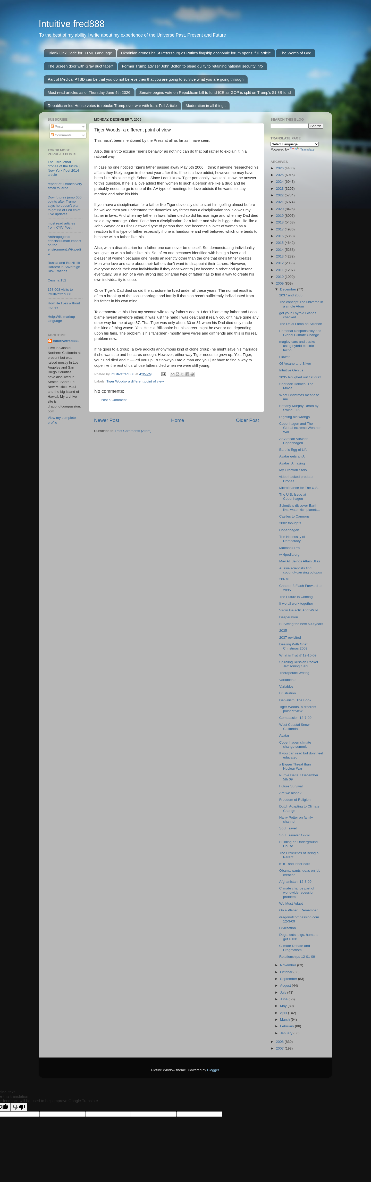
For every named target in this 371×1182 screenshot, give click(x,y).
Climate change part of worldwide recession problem (297, 892)
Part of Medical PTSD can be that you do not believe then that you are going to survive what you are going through (145, 79)
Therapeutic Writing (294, 673)
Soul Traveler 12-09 (294, 835)
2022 (280, 195)
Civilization (287, 928)
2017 (280, 229)
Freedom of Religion (295, 800)
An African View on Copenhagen (293, 441)
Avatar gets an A (292, 456)
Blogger (213, 1070)
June (284, 999)
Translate (302, 149)
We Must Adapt (291, 903)
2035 (283, 630)
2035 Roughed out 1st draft (300, 377)
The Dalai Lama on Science (300, 324)
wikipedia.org (289, 554)
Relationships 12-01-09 (297, 957)
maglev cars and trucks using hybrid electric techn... (297, 346)
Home (177, 420)
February (287, 1026)
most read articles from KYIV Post (61, 225)
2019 (280, 216)
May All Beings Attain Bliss (299, 561)
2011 (280, 270)
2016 (280, 236)
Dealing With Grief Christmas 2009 (293, 646)
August (286, 985)
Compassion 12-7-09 (295, 718)
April (284, 1013)
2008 (280, 1042)
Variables (286, 686)
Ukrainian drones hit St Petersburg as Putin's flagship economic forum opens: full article (196, 53)
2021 (280, 202)
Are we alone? (290, 793)
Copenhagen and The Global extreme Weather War (300, 428)
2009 (280, 283)
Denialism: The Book (295, 700)
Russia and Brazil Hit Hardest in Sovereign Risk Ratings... (64, 267)
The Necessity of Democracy (292, 539)
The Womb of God (295, 53)
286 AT (284, 579)
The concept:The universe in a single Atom (301, 304)
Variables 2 (288, 680)
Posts (57, 126)
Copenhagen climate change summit (295, 744)
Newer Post (106, 420)
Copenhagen (289, 530)
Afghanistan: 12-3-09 (295, 882)
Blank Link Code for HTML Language (80, 53)
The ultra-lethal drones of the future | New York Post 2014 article (64, 168)
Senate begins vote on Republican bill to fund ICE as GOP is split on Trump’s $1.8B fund (215, 92)
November (288, 965)
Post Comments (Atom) (133, 431)
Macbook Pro (289, 548)
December (288, 289)
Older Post (247, 420)
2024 (280, 182)
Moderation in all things (205, 105)
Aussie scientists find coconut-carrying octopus (300, 570)
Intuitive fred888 (72, 24)
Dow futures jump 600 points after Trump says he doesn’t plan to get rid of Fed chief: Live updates (64, 205)
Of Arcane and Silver (295, 363)
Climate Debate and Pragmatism (294, 948)
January (286, 1033)
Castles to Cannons (294, 516)
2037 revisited (290, 637)
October (286, 972)
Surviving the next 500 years (301, 624)
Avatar (284, 735)
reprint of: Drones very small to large (65, 186)
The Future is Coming (296, 597)
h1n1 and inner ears (294, 864)
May (284, 1006)
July (283, 992)
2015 (280, 243)
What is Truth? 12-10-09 (298, 655)
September (289, 979)
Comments (61, 135)
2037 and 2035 (290, 295)
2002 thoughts (290, 523)
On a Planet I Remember (298, 910)
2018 (280, 222)
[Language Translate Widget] (295, 144)
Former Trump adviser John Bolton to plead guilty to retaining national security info (192, 66)
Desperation (288, 617)
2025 (280, 175)
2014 (280, 250)
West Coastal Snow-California (295, 727)
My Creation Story (293, 470)
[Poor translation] (19, 1107)
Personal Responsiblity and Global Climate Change (300, 333)
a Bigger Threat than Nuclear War (295, 766)
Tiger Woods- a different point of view (135, 381)
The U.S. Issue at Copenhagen (292, 497)
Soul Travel (288, 828)
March (285, 1019)
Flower (284, 357)
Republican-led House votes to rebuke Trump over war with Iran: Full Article (112, 105)
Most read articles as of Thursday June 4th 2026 (89, 92)
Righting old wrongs (294, 417)
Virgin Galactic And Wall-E (299, 610)
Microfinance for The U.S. (299, 488)
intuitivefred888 (66, 341)
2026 (280, 168)
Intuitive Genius (291, 370)
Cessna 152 (57, 280)
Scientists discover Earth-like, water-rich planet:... (299, 508)
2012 (280, 263)
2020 (280, 209)
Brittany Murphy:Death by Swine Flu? (298, 408)
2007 (280, 1048)
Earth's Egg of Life (293, 450)
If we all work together (296, 603)
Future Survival (291, 786)
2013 (280, 256)
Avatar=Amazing (292, 463)
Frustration (287, 693)
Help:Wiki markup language (61, 319)
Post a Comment (114, 400)
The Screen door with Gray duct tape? (80, 66)
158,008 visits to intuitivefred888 (60, 292)
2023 (280, 188)
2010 (280, 277)
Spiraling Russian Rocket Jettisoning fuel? (298, 664)
